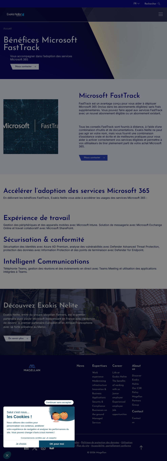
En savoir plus (16, 338)
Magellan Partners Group (137, 400)
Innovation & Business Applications (99, 393)
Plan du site (83, 446)
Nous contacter (23, 66)
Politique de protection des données (100, 442)
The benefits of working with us (118, 385)
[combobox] (137, 4)
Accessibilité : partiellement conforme (111, 446)
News (80, 366)
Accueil (7, 28)
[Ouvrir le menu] (160, 15)
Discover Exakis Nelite (136, 379)
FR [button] (135, 4)
